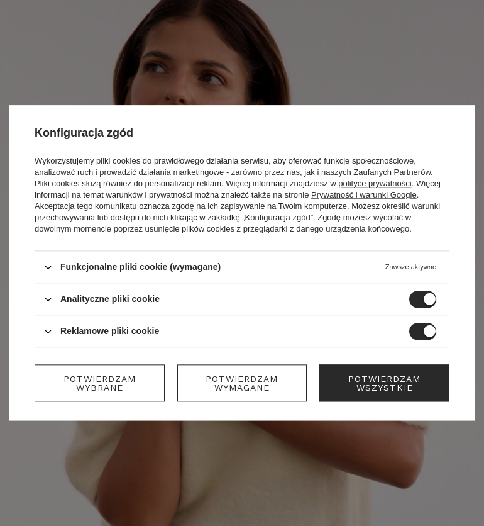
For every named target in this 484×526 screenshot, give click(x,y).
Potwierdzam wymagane (242, 383)
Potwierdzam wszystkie (384, 383)
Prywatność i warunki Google (364, 194)
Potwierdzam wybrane (99, 383)
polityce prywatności (374, 183)
